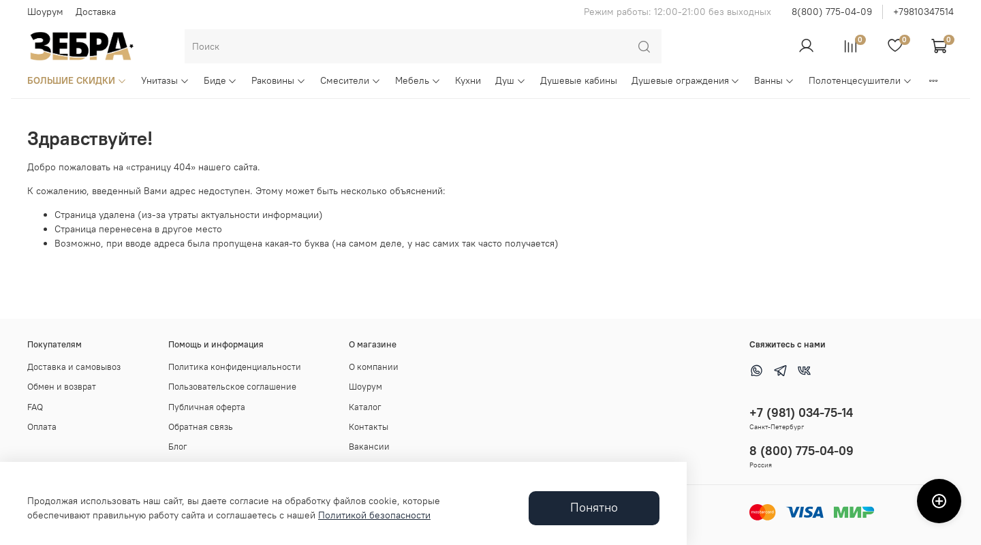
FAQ (35, 407)
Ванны (774, 80)
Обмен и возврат (61, 387)
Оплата (42, 427)
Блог (177, 446)
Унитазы (165, 80)
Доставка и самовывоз (74, 367)
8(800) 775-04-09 (832, 11)
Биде (221, 80)
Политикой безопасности (374, 515)
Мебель (418, 80)
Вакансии (369, 446)
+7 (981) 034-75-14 (801, 412)
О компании (374, 367)
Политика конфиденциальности (234, 367)
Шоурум (45, 11)
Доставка (96, 11)
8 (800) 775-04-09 (801, 450)
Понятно (594, 507)
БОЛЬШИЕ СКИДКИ (77, 80)
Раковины (278, 80)
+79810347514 (923, 11)
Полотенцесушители (860, 80)
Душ (510, 80)
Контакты (368, 427)
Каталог (365, 407)
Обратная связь (200, 427)
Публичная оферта (206, 407)
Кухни (468, 80)
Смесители (350, 80)
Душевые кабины (578, 80)
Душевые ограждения (686, 80)
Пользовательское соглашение (232, 387)
